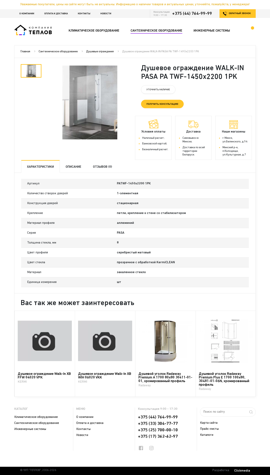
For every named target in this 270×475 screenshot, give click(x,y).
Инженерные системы (30, 429)
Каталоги (206, 435)
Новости (105, 13)
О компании (26, 13)
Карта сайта (208, 423)
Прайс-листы (209, 429)
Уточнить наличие (158, 89)
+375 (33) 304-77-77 (158, 424)
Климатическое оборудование (36, 417)
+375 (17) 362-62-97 (158, 436)
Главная (25, 51)
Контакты (84, 13)
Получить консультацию (162, 104)
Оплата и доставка (56, 13)
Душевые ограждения (100, 51)
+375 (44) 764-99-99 (192, 13)
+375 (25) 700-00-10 (158, 430)
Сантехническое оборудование (58, 51)
